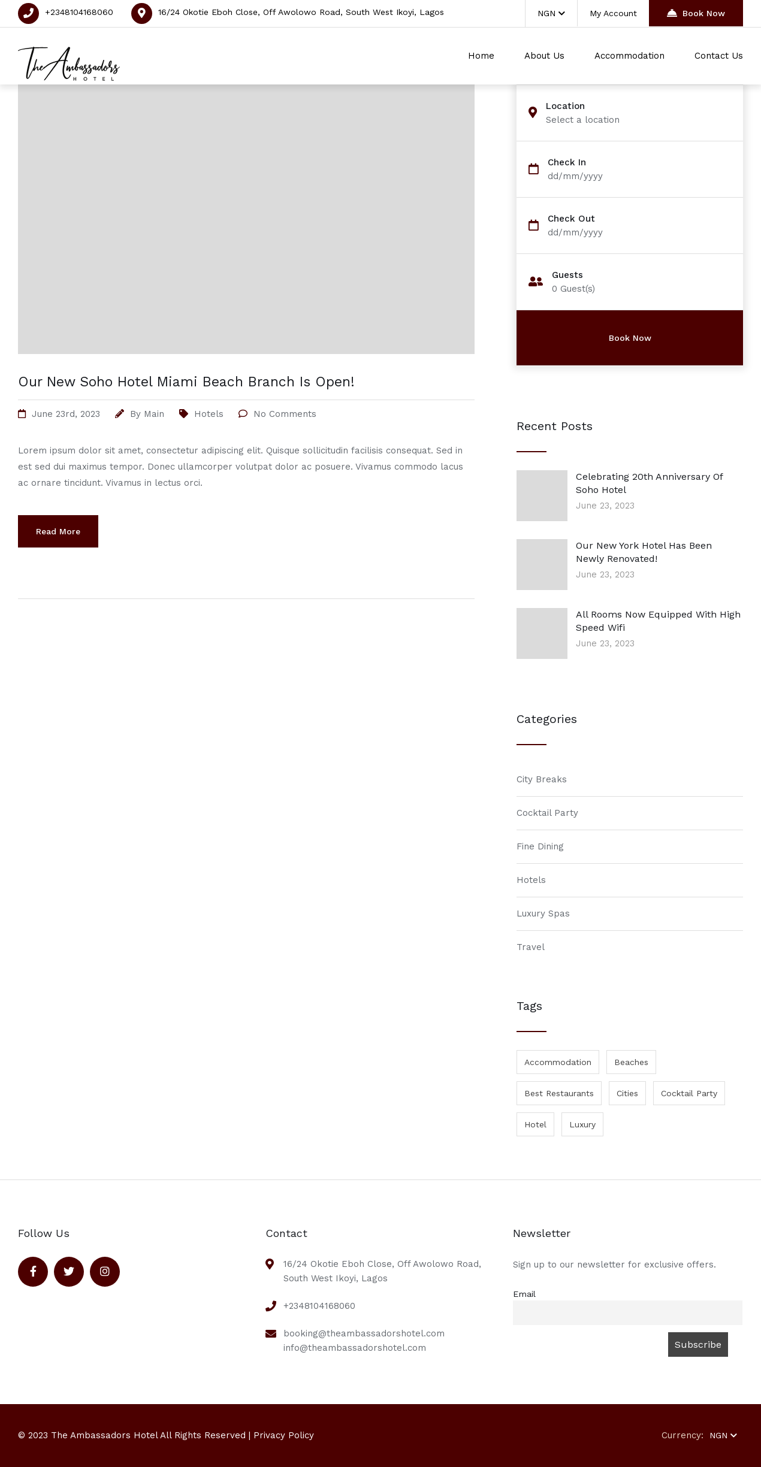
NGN (551, 13)
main (154, 414)
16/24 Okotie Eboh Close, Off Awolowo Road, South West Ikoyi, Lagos (301, 12)
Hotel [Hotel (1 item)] (535, 1124)
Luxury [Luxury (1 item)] (582, 1124)
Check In (567, 162)
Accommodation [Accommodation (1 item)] (557, 1062)
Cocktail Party (547, 812)
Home (481, 55)
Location (565, 106)
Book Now (696, 13)
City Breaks (542, 779)
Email (524, 1294)
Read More (58, 531)
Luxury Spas (543, 913)
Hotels (209, 414)
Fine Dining (540, 846)
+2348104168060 (79, 12)
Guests (567, 275)
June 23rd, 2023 (66, 414)
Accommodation (629, 55)
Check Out (571, 218)
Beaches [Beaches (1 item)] (631, 1062)
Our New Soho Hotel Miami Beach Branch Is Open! (186, 382)
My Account (613, 13)
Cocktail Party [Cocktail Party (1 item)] (689, 1093)
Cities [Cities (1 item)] (627, 1093)
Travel (531, 947)
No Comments (284, 414)
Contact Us (718, 55)
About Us (544, 55)
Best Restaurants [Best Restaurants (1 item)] (559, 1093)
